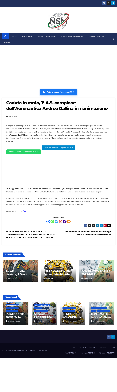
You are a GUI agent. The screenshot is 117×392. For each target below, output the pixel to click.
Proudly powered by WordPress (13, 350)
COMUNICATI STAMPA (12, 305)
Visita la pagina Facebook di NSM (58, 92)
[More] (69, 221)
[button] (113, 39)
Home (74, 348)
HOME (14, 36)
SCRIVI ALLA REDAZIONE (72, 36)
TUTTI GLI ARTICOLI (12, 311)
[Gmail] (60, 221)
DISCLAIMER (92, 348)
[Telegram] (56, 221)
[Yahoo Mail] (64, 221)
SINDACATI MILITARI (12, 308)
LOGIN (7, 42)
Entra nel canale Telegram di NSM (58, 148)
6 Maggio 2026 (14, 321)
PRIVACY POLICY (96, 36)
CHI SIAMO (27, 36)
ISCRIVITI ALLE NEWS (46, 36)
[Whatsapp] (52, 221)
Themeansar (42, 350)
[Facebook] (48, 221)
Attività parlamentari (42, 305)
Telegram (102, 353)
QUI (24, 211)
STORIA (94, 311)
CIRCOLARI (9, 302)
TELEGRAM (111, 353)
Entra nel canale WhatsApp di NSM (23, 152)
